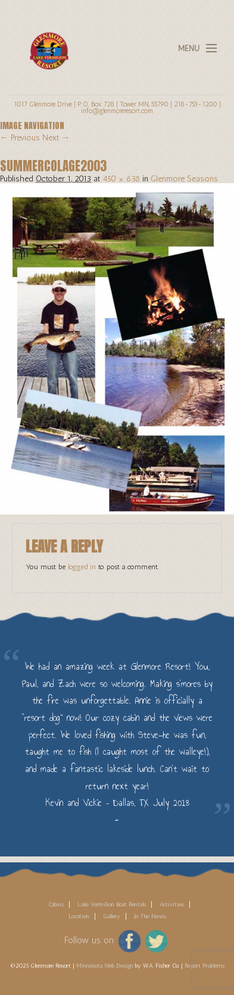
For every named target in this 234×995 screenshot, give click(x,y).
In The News (150, 916)
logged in (82, 567)
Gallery (111, 916)
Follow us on (89, 940)
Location (78, 916)
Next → (56, 138)
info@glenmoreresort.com (117, 110)
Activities (172, 904)
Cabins (56, 904)
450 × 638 (121, 179)
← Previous (20, 138)
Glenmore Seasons (184, 179)
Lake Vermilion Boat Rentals (111, 904)
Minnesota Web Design (104, 965)
